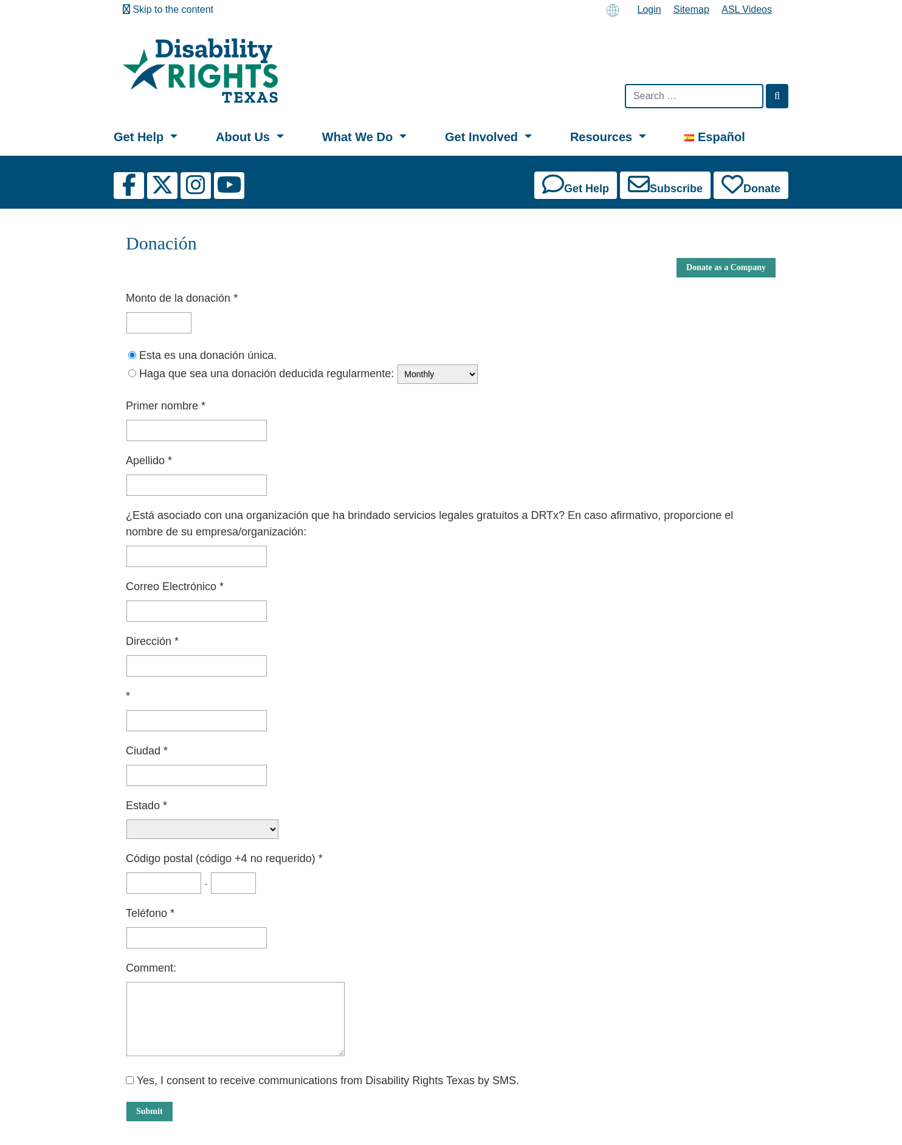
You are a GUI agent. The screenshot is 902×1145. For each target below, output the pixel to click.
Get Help (140, 137)
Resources (603, 137)
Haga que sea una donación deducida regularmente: (266, 373)
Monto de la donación (179, 298)
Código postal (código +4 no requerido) (222, 858)
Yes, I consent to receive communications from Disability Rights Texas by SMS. (322, 1080)
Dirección (150, 641)
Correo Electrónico (172, 586)
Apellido (147, 460)
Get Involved (483, 137)
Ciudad (145, 751)
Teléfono (148, 913)
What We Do (359, 137)
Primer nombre (163, 406)
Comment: (151, 968)
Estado (144, 805)
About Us (244, 137)
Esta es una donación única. (208, 355)
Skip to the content (168, 9)
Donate (750, 184)
